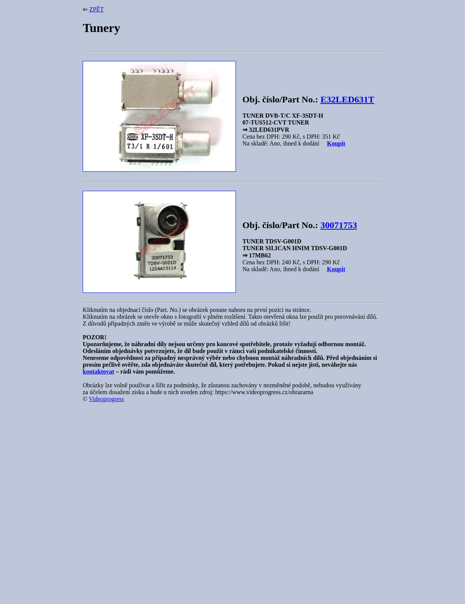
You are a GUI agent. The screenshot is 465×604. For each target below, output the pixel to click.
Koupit (336, 143)
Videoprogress (106, 399)
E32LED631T (347, 99)
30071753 (339, 225)
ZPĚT (96, 9)
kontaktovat (98, 371)
